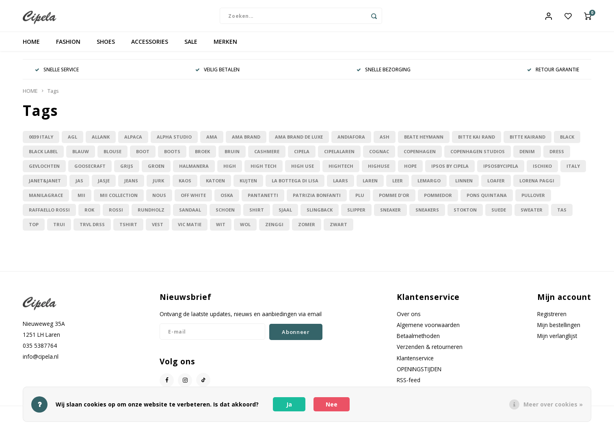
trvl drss (92, 229)
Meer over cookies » (553, 404)
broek (202, 156)
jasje (104, 185)
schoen (225, 215)
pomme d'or (394, 200)
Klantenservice (415, 362)
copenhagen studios (477, 156)
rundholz (151, 215)
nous (159, 200)
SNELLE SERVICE (57, 74)
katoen (215, 185)
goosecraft (90, 171)
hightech (341, 171)
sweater (532, 215)
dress (556, 156)
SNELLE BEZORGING (384, 74)
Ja (289, 404)
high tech (264, 171)
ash (384, 142)
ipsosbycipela (500, 171)
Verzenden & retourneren (430, 351)
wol (245, 229)
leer (397, 185)
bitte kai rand (476, 142)
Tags (53, 95)
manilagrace (46, 200)
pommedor (438, 200)
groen (156, 171)
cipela (301, 156)
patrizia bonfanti (317, 200)
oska (227, 200)
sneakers (427, 215)
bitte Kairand (527, 142)
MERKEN (225, 46)
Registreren (551, 318)
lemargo (429, 185)
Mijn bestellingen (558, 330)
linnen (464, 185)
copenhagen (420, 156)
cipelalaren (339, 156)
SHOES (106, 46)
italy (573, 171)
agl (72, 142)
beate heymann (423, 142)
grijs (126, 171)
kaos (185, 185)
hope (410, 171)
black (567, 142)
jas (79, 185)
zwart (338, 229)
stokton (465, 215)
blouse (112, 156)
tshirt (128, 229)
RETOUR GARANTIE (553, 74)
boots (172, 156)
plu (359, 200)
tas (561, 215)
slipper (356, 215)
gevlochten (44, 171)
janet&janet (45, 185)
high (229, 171)
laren (370, 185)
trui (59, 229)
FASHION (68, 46)
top (34, 229)
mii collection (119, 200)
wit (220, 229)
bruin (232, 156)
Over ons (409, 318)
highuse (378, 171)
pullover (533, 200)
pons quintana (487, 200)
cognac (379, 156)
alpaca (133, 142)
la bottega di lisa (295, 185)
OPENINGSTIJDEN (419, 373)
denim (527, 156)
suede (498, 215)
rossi (116, 215)
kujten (248, 185)
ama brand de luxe (299, 142)
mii (81, 200)
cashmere (266, 156)
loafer (496, 185)
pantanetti (263, 200)
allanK (101, 142)
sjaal (285, 215)
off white (193, 200)
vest (157, 229)
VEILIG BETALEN (217, 74)
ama (211, 142)
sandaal (190, 215)
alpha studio (174, 142)
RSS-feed (408, 384)
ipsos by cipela (450, 171)
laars (340, 185)
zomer (306, 229)
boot (142, 156)
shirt (256, 215)
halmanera (194, 171)
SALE (190, 46)
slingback (320, 215)
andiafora (351, 142)
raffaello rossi (49, 215)
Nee (331, 404)
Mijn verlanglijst (557, 340)
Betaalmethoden (418, 340)
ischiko (542, 171)
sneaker (390, 215)
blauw (80, 156)
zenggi (274, 229)
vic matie (189, 229)
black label (43, 156)
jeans (131, 185)
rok (89, 215)
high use (302, 171)
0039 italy (41, 142)
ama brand (246, 142)
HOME (31, 46)
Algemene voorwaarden (428, 330)
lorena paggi (536, 185)
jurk (158, 185)
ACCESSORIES (149, 46)
